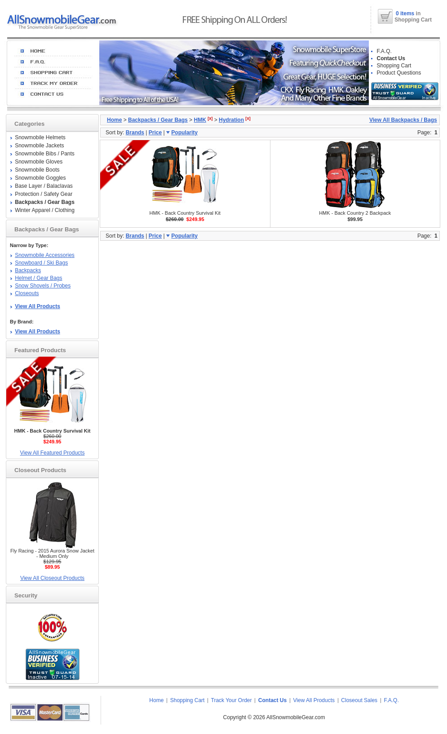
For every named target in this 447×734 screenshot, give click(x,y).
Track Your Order (231, 700)
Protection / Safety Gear (43, 194)
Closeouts (27, 293)
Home (114, 120)
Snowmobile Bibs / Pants (45, 153)
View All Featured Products (52, 453)
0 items (406, 13)
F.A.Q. (384, 51)
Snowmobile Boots (37, 170)
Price (155, 132)
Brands (135, 132)
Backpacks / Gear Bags (158, 120)
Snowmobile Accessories (45, 255)
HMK (200, 120)
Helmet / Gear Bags (38, 278)
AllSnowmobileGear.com (295, 717)
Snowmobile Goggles (40, 178)
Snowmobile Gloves (38, 162)
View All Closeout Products (52, 578)
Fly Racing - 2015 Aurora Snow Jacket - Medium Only (52, 553)
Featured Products (40, 350)
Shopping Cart (394, 65)
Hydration (231, 120)
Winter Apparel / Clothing (45, 210)
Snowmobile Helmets (40, 137)
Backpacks (28, 270)
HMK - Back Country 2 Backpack (355, 213)
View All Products (314, 700)
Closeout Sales (359, 700)
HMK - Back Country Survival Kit (185, 213)
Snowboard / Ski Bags (41, 263)
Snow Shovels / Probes (43, 286)
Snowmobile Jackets (39, 145)
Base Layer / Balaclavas (44, 186)
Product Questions (399, 73)
